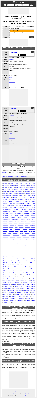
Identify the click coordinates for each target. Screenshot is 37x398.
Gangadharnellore (6, 211)
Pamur (14, 254)
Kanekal (10, 223)
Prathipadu (5, 266)
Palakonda (27, 252)
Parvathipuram (6, 256)
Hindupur (33, 215)
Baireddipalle (11, 191)
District (5, 30)
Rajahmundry (20, 268)
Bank (6, 26)
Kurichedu (27, 233)
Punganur (27, 266)
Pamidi (9, 254)
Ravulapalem (32, 272)
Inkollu (25, 217)
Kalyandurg (17, 221)
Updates (4, 172)
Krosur (9, 233)
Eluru (28, 207)
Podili (10, 264)
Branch (5, 35)
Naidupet (33, 244)
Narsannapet (26, 246)
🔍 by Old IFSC (26, 5)
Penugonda (17, 260)
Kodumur (11, 227)
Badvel (4, 191)
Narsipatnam (13, 248)
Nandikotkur (12, 246)
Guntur (21, 215)
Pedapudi (33, 258)
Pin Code (27, 389)
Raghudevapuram (11, 268)
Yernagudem (27, 300)
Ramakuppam (23, 270)
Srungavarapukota (6, 284)
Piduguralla (14, 262)
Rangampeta (5, 272)
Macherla (24, 235)
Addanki (5, 183)
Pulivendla (16, 266)
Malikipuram (13, 239)
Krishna (4, 233)
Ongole (29, 250)
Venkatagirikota (13, 296)
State (6, 28)
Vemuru (33, 294)
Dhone (33, 203)
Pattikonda (5, 258)
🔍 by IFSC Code (10, 5)
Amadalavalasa (6, 185)
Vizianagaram (21, 298)
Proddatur (11, 266)
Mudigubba (17, 242)
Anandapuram (32, 185)
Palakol (21, 252)
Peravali (33, 260)
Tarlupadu (28, 286)
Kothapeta (5, 231)
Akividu (22, 183)
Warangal (28, 298)
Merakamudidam (31, 241)
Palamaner (33, 252)
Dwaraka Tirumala (28, 205)
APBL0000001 (14, 52)
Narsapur (33, 246)
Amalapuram (13, 185)
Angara (16, 187)
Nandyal (19, 246)
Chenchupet (14, 197)
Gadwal (33, 207)
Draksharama (10, 205)
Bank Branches (16, 389)
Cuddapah (26, 201)
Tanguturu (16, 286)
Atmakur (9, 189)
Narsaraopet (5, 248)
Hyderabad (11, 77)
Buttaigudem (15, 195)
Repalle (28, 274)
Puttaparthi (32, 266)
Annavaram (22, 187)
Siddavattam (32, 278)
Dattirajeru (15, 203)
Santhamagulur (19, 276)
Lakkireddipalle (6, 235)
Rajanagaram (5, 270)
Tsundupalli (17, 290)
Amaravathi (19, 185)
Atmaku (4, 189)
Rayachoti (5, 274)
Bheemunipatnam (13, 193)
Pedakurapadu (26, 258)
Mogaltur (5, 242)
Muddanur (11, 242)
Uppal (4, 292)
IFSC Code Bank (20, 2)
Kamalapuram (23, 221)
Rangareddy (12, 272)
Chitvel (4, 201)
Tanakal (10, 286)
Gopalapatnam (18, 213)
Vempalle (28, 294)
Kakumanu (11, 221)
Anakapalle (25, 185)
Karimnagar (5, 225)
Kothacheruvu (32, 229)
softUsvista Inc (24, 395)
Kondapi (33, 227)
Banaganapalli (19, 191)
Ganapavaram (32, 209)
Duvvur (21, 205)
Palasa (4, 254)
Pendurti (11, 260)
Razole (17, 274)
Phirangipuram (6, 262)
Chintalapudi (21, 199)
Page (16, 163)
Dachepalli (33, 201)
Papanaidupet (26, 254)
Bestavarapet (5, 193)
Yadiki (33, 298)
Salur (34, 274)
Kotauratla (25, 229)
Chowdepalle (18, 201)
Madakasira (5, 237)
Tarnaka (33, 286)
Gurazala (27, 215)
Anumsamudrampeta (31, 187)
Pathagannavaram (15, 256)
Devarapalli (21, 203)
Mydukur (11, 244)
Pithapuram (32, 262)
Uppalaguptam (11, 292)
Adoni (16, 183)
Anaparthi (11, 187)
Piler (20, 262)
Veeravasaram (16, 294)
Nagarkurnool (27, 244)
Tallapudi (33, 284)
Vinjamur (33, 296)
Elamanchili (21, 207)
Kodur (16, 227)
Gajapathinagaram (7, 209)
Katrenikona (20, 225)
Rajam (27, 268)
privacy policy (23, 393)
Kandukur (5, 223)
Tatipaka (5, 288)
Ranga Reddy (32, 270)
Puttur (4, 268)
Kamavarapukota (31, 221)
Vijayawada (26, 296)
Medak (20, 241)
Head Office (11, 59)
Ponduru (14, 264)
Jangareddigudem (15, 219)
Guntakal (16, 215)
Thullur (27, 288)
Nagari (21, 244)
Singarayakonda (6, 280)
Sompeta (21, 280)
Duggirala (16, 205)
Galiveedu (24, 209)
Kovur (21, 231)
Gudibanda (5, 215)
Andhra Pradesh (12, 82)
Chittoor (33, 199)
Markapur (5, 241)
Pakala (17, 252)
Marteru (10, 241)
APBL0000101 (14, 108)
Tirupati (4, 290)
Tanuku (22, 286)
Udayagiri (33, 290)
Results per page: (17, 165)
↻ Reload (32, 26)
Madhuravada (26, 237)
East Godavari (13, 207)
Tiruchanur (32, 288)
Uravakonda (26, 292)
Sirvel (12, 280)
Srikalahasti (32, 282)
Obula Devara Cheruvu (22, 250)
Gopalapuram (26, 213)
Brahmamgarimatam (7, 195)
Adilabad (11, 183)
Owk (34, 250)
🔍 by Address (18, 5)
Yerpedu (33, 300)
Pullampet (22, 266)
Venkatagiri (5, 296)
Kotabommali (17, 229)
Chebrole (33, 195)
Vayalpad (10, 294)
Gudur (11, 215)
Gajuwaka (16, 209)
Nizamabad (5, 250)
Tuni (22, 290)
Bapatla (33, 191)
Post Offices (32, 389)
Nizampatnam (12, 250)
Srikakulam (25, 282)
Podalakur (5, 264)
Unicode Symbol (18, 391)
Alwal (33, 183)
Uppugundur (18, 292)
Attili (21, 189)
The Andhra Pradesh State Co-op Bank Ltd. (11, 176)
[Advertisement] (18, 11)
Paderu (4, 252)
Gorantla (33, 213)
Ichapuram (13, 217)
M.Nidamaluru (16, 235)
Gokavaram (32, 211)
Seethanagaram (15, 278)
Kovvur (25, 231)
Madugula (33, 237)
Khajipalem (32, 225)
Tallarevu (5, 286)
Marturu (15, 241)
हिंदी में (31, 5)
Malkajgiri (20, 239)
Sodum (16, 280)
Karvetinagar (13, 225)
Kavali (26, 225)
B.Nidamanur (32, 189)
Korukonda (5, 229)
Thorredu (23, 288)
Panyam (19, 254)
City (6, 33)
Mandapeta (26, 239)
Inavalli (19, 217)
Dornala (4, 205)
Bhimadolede (21, 193)
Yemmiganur (20, 300)
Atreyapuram (15, 189)
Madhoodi (19, 237)
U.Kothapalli (27, 290)
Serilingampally (24, 278)
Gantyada (14, 211)
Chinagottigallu (14, 199)
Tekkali (9, 288)
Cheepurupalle (6, 197)
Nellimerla (20, 248)
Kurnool (33, 233)
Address (5, 37)
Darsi (11, 203)
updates (28, 393)
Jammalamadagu (6, 219)
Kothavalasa (11, 231)
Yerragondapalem (6, 302)
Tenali (14, 288)
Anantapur (5, 187)
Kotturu (16, 231)
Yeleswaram (5, 300)
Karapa (33, 223)
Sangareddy (11, 276)
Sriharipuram (16, 282)
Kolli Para (27, 227)
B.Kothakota (25, 189)
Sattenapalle (26, 276)
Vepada (20, 296)
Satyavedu (33, 276)
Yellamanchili (13, 300)
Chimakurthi (5, 199)
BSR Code (22, 389)
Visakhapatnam (13, 298)
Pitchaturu (26, 262)
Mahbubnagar (6, 239)
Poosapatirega (25, 264)
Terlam (18, 288)
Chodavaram (11, 201)
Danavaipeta (5, 203)
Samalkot (5, 276)
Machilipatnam (32, 235)
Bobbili (33, 193)
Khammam (5, 227)
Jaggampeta (32, 217)
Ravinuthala (25, 272)
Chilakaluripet (32, 197)
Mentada (24, 241)
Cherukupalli (23, 197)
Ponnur (19, 264)
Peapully (19, 258)
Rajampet (33, 268)
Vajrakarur (33, 292)
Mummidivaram (24, 242)
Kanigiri (15, 223)
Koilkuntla (21, 227)
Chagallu (21, 195)
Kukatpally (15, 233)
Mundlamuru (32, 242)
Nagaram (16, 244)
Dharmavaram (28, 203)
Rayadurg (11, 274)
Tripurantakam (11, 290)
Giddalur (26, 211)
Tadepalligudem (21, 284)
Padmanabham (11, 252)
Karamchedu (27, 223)
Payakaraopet (12, 258)
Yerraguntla (14, 302)
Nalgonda (5, 246)
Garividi (20, 211)
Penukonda (23, 260)
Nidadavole (32, 248)
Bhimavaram (27, 193)
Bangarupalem (27, 191)
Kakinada (5, 221)
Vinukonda (5, 298)
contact (11, 393)
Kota (11, 229)
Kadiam (28, 219)
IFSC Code (4, 389)
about (8, 393)
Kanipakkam (21, 223)
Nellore (26, 248)
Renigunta (23, 274)
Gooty (11, 213)
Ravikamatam (19, 272)
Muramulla (5, 244)
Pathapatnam (32, 256)
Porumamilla (32, 264)
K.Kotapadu (23, 219)
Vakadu (4, 294)
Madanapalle (12, 237)
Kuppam (21, 233)
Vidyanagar (11, 115)
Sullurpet (14, 284)
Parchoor (33, 254)
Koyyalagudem (32, 231)
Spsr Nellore (27, 280)
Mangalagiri (32, 239)
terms (19, 393)
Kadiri (33, 219)
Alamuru (28, 183)
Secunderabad (6, 278)
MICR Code (10, 389)
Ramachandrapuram (15, 270)
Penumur (28, 260)
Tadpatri (27, 284)
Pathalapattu (24, 256)
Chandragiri (27, 195)
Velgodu (22, 294)
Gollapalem (5, 213)
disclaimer (15, 393)
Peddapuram (5, 260)
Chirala (27, 199)
